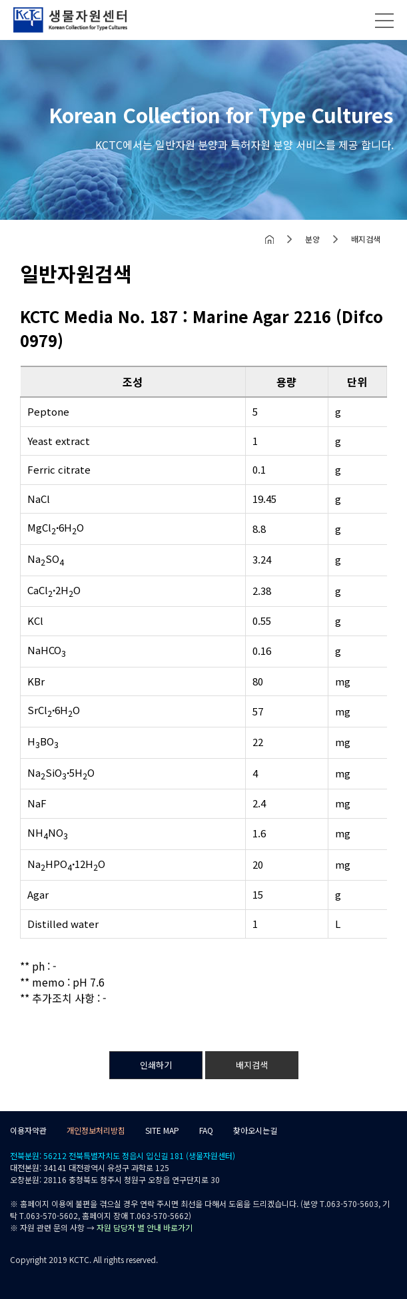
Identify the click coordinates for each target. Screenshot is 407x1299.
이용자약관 (28, 1130)
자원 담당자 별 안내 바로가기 (145, 1227)
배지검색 (365, 238)
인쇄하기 (156, 1065)
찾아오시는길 (255, 1130)
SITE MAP (162, 1130)
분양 (312, 238)
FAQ (206, 1130)
